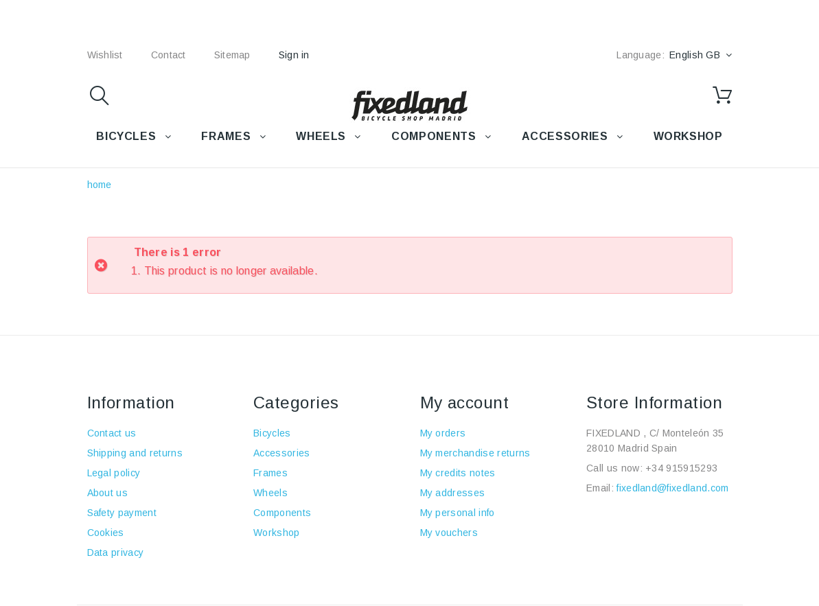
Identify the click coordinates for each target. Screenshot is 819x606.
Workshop (276, 532)
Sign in (294, 54)
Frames (270, 472)
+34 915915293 (681, 468)
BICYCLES (126, 136)
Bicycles (272, 433)
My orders (443, 433)
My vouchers (449, 532)
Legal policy (114, 472)
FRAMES (226, 136)
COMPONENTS (433, 136)
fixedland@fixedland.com (672, 487)
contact (168, 54)
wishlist (105, 54)
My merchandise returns (475, 452)
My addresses (452, 492)
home (99, 184)
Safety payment (122, 512)
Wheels (270, 492)
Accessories (565, 136)
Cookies (105, 532)
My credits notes (458, 472)
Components (282, 512)
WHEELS (321, 136)
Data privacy (115, 552)
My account (464, 402)
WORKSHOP (688, 136)
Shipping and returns (135, 452)
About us (107, 492)
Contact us (112, 433)
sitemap (232, 54)
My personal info (457, 512)
